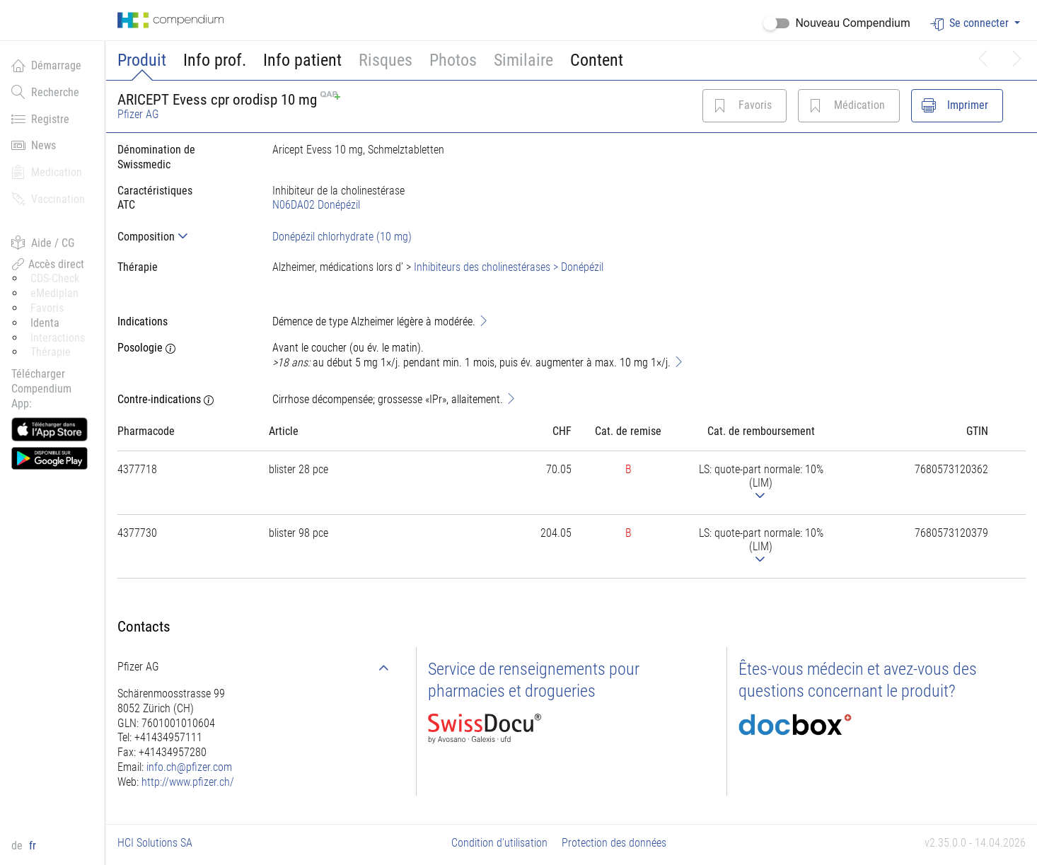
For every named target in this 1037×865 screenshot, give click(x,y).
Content (596, 60)
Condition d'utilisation (499, 842)
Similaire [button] (523, 60)
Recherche (45, 92)
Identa (44, 323)
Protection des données (614, 842)
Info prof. (214, 60)
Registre (40, 119)
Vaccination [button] (48, 199)
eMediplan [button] (54, 293)
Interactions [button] (57, 337)
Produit (141, 60)
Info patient (302, 60)
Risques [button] (385, 60)
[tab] (183, 236)
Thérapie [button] (50, 352)
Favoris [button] (47, 308)
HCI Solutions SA (154, 842)
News (33, 145)
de (18, 845)
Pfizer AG (138, 114)
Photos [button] (453, 60)
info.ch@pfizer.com (189, 767)
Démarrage (46, 65)
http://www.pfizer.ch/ (187, 782)
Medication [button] (46, 172)
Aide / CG (42, 243)
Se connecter (971, 23)
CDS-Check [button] (54, 278)
